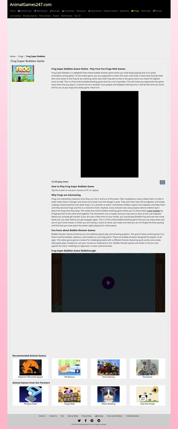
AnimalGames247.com (31, 4)
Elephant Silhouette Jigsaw (30, 377)
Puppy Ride (69, 403)
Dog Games (95, 11)
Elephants (124, 11)
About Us (42, 416)
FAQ (62, 416)
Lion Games (15, 15)
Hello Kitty (146, 11)
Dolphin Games (111, 11)
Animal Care (25, 11)
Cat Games (68, 11)
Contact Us (53, 416)
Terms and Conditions (114, 416)
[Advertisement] (89, 37)
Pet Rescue (69, 377)
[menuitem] (13, 10)
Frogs (135, 11)
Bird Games (40, 11)
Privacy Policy (86, 416)
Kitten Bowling (108, 403)
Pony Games (45, 15)
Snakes (56, 15)
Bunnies (54, 11)
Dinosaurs (81, 11)
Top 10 (77, 15)
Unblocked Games (132, 416)
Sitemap (99, 416)
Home (13, 11)
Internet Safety (73, 416)
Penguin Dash (30, 403)
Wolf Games (66, 15)
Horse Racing (108, 377)
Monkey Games (30, 15)
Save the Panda (147, 403)
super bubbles (153, 210)
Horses (157, 11)
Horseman (147, 377)
